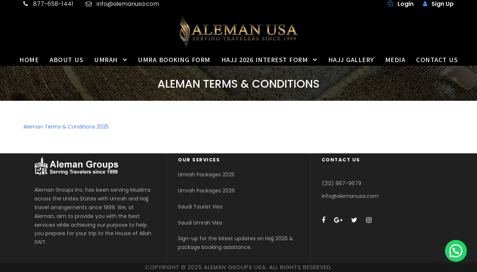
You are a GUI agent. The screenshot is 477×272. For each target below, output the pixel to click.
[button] (456, 251)
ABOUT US (66, 59)
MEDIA (395, 59)
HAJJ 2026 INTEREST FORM (264, 59)
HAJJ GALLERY (351, 59)
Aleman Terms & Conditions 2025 (66, 126)
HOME (29, 59)
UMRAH (106, 59)
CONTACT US (437, 59)
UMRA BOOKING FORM (174, 59)
